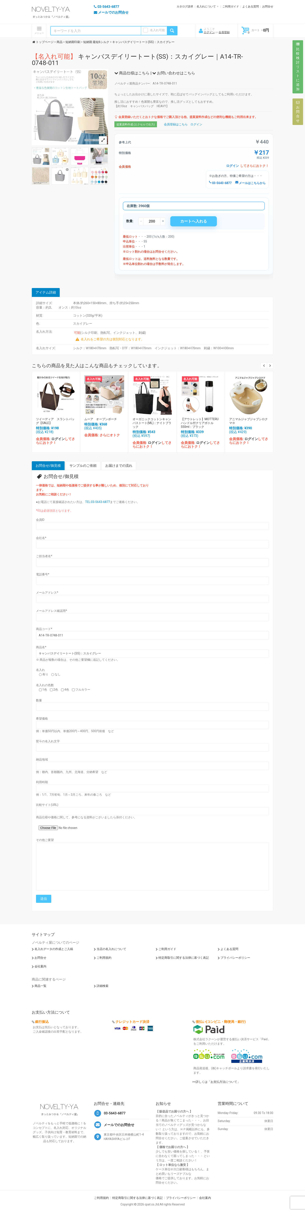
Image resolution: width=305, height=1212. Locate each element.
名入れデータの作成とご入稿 (54, 949)
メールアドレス (47, 592)
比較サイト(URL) (47, 804)
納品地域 (42, 759)
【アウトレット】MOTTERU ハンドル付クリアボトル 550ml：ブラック (201, 422)
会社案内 (40, 966)
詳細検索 (102, 986)
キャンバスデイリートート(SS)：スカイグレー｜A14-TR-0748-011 (137, 59)
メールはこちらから (250, 183)
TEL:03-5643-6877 (97, 502)
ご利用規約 (104, 957)
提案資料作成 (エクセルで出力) (135, 124)
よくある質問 (250, 6)
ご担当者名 (44, 556)
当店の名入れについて (111, 949)
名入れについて (206, 6)
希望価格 (42, 718)
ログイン (209, 32)
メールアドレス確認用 (51, 610)
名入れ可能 (157, 30)
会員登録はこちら (176, 124)
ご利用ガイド (230, 6)
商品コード (44, 629)
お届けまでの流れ (118, 466)
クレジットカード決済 (132, 1022)
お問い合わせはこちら (173, 73)
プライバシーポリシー (235, 957)
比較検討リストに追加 (297, 66)
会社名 (41, 538)
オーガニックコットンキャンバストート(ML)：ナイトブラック (152, 422)
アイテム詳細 (46, 292)
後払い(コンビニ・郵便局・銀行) (221, 1022)
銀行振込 (42, 1022)
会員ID (40, 519)
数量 (39, 700)
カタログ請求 (185, 6)
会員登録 (224, 32)
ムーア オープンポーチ (100, 419)
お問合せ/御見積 (48, 466)
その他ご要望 (45, 840)
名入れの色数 (45, 685)
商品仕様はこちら (132, 73)
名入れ (40, 670)
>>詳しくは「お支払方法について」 (216, 1081)
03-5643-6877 (220, 183)
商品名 (41, 647)
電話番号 (42, 574)
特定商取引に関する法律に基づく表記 (183, 957)
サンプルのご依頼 (83, 466)
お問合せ (267, 6)
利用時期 (42, 782)
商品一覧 (40, 986)
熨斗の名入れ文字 (48, 741)
